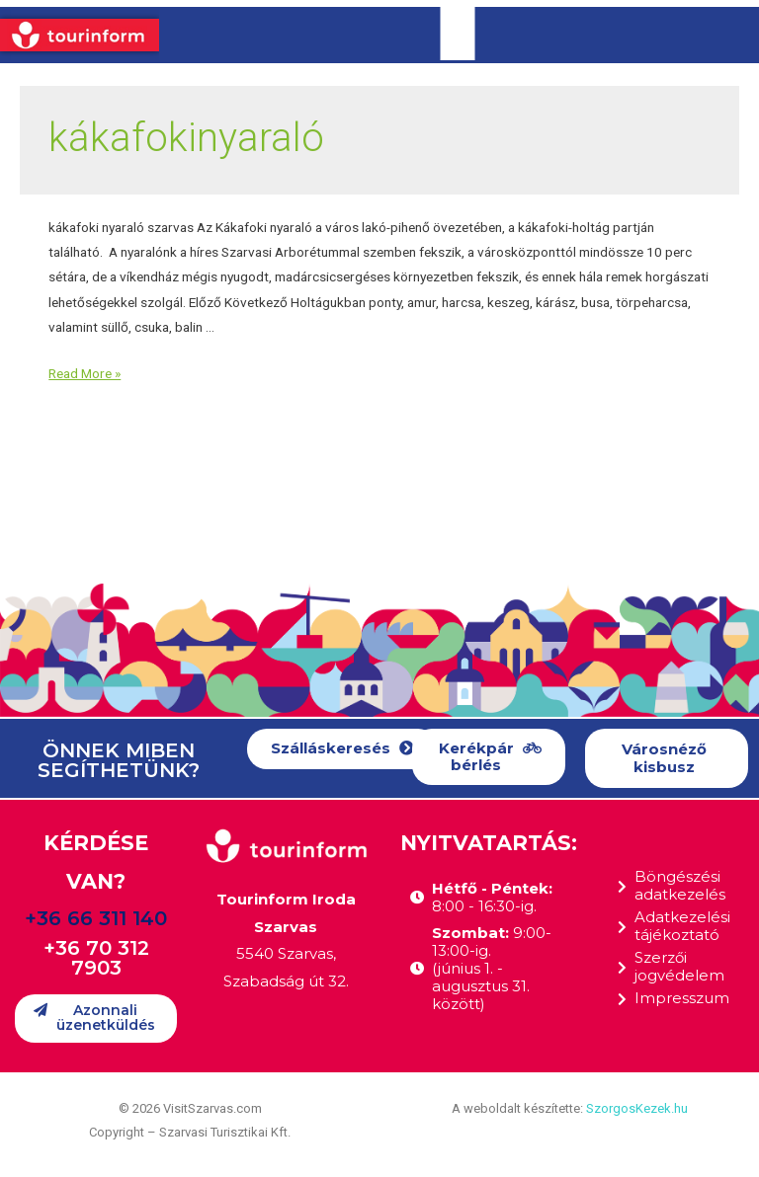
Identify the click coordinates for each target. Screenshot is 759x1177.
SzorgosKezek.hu (637, 1108)
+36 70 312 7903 (96, 958)
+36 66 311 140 (96, 918)
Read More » (84, 373)
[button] (342, 749)
